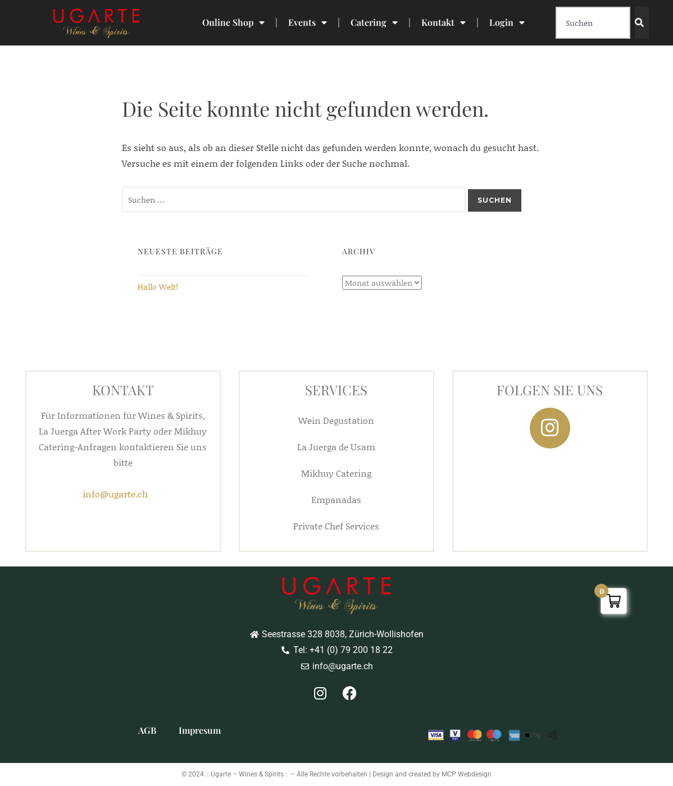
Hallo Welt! (158, 287)
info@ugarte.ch (115, 493)
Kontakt (443, 22)
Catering (374, 22)
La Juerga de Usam (336, 446)
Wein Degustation (336, 420)
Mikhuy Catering (336, 473)
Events (307, 22)
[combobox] (593, 23)
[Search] (642, 23)
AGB (147, 730)
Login (507, 22)
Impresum (200, 730)
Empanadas (336, 499)
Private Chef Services (336, 525)
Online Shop (233, 22)
